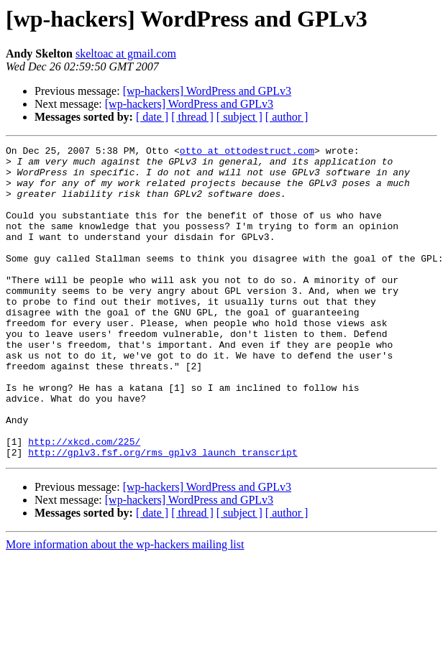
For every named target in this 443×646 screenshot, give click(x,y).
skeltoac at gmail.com (126, 53)
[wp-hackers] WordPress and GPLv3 (207, 91)
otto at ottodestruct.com (247, 152)
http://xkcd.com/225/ (84, 501)
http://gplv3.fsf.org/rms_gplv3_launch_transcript (162, 514)
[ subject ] (239, 117)
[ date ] (152, 117)
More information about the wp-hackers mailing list (125, 607)
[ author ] (287, 117)
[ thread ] (192, 117)
